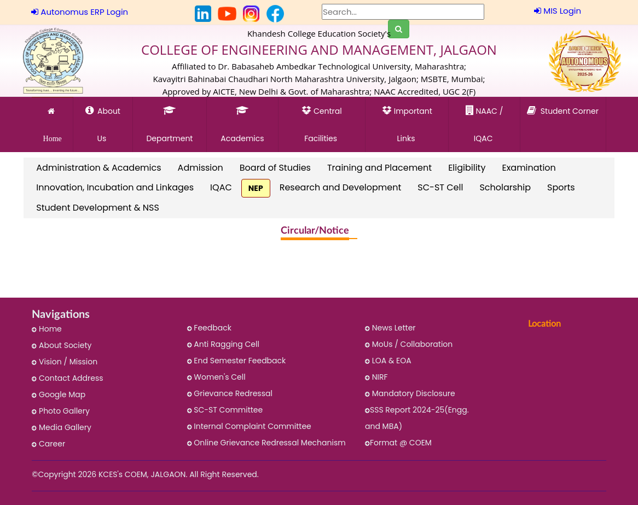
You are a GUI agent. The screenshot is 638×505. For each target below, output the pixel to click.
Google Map (58, 394)
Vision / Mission (64, 361)
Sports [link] (561, 187)
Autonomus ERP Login (79, 12)
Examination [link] (528, 167)
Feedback (209, 327)
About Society (61, 345)
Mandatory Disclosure (410, 393)
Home (52, 124)
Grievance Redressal (229, 393)
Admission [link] (200, 167)
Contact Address (67, 378)
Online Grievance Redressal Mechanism (266, 442)
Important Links (407, 120)
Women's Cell (216, 377)
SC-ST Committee (225, 409)
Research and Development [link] (341, 187)
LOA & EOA (388, 360)
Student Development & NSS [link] (97, 207)
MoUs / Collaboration (409, 344)
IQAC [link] (221, 187)
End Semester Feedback (236, 360)
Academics (242, 120)
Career (48, 443)
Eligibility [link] (466, 167)
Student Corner (563, 120)
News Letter (390, 327)
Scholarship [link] (505, 187)
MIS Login (557, 10)
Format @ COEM (398, 442)
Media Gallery (61, 427)
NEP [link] (255, 188)
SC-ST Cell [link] (440, 187)
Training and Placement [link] (379, 167)
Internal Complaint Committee (249, 426)
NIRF (376, 377)
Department (169, 120)
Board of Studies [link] (275, 167)
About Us (102, 120)
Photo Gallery (61, 410)
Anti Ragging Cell (223, 344)
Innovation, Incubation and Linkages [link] (115, 187)
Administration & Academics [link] (98, 167)
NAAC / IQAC (484, 120)
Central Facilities (321, 120)
